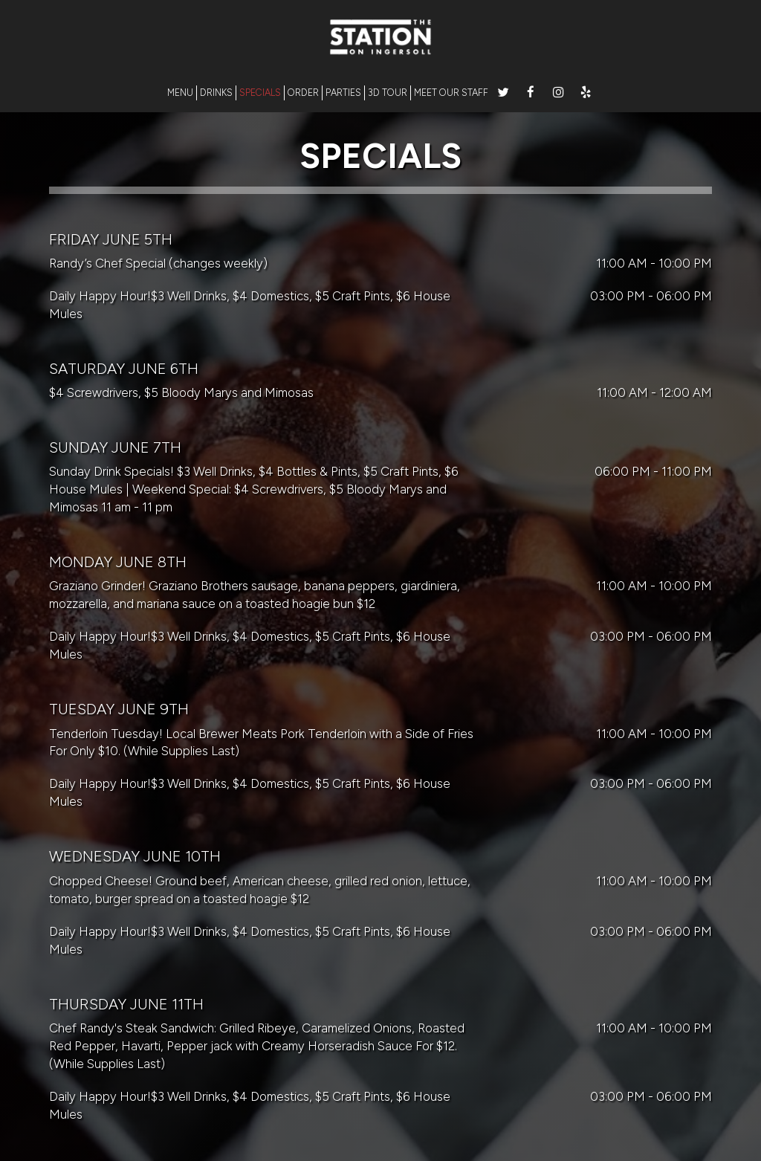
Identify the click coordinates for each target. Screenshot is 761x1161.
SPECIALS (260, 92)
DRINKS (216, 92)
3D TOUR (387, 92)
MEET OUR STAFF (451, 92)
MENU (180, 92)
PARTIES (343, 92)
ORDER (303, 92)
